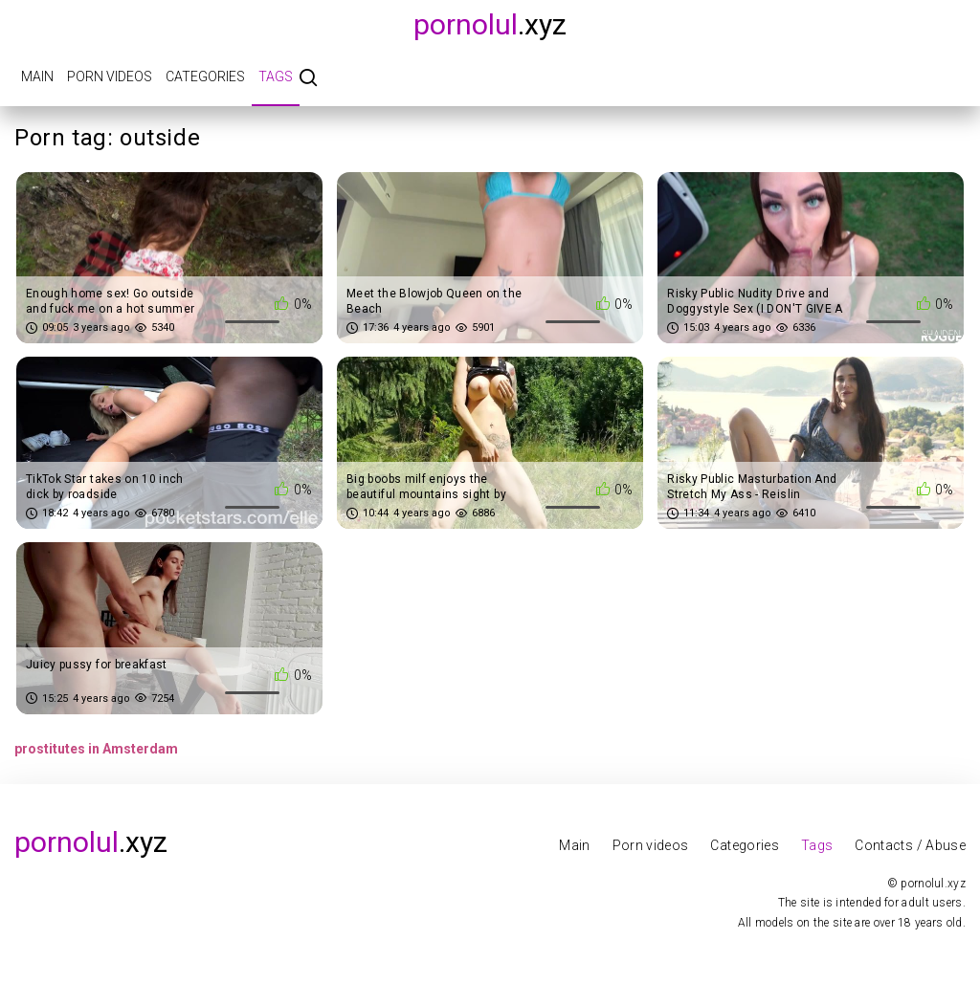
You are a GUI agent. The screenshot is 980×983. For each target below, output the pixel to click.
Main (37, 76)
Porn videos (109, 76)
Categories (205, 76)
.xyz (490, 24)
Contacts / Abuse (910, 845)
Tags (275, 76)
